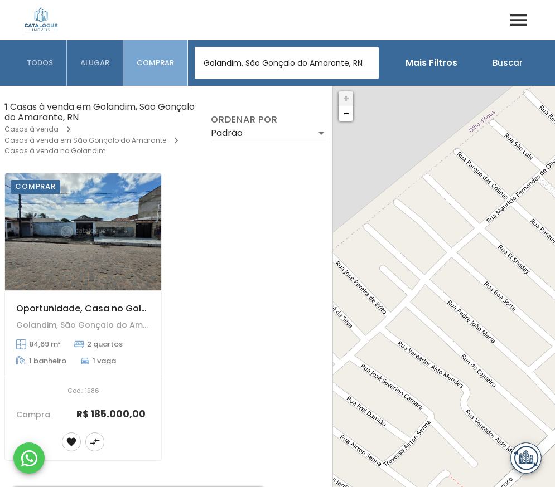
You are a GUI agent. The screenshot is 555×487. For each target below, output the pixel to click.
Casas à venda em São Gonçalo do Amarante (85, 140)
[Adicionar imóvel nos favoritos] (71, 441)
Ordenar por (244, 119)
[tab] (40, 63)
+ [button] (346, 98)
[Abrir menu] (518, 20)
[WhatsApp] (29, 458)
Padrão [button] (227, 132)
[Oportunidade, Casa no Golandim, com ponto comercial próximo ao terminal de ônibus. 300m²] (83, 231)
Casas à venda (31, 129)
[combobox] (287, 63)
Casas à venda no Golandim (55, 150)
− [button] (346, 113)
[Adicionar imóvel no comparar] (94, 441)
